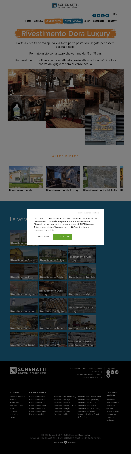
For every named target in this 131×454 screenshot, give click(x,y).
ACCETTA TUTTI (62, 236)
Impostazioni (43, 236)
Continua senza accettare (88, 213)
